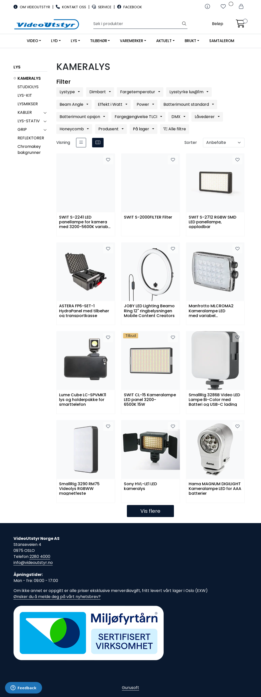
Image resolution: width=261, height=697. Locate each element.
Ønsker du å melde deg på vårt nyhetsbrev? (57, 597)
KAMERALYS (29, 78)
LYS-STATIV (29, 121)
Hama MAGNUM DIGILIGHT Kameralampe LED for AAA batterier (215, 488)
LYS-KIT (25, 95)
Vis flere (150, 511)
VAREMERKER (131, 40)
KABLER (25, 112)
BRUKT (190, 40)
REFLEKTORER (31, 138)
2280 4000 (40, 556)
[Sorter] (223, 142)
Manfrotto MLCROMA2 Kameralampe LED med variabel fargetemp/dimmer (211, 310)
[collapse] (45, 113)
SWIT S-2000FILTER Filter (148, 217)
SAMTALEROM (221, 40)
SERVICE (102, 7)
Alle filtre (174, 129)
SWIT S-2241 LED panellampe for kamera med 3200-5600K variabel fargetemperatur (85, 222)
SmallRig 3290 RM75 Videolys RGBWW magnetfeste (79, 488)
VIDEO (32, 40)
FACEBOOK (129, 7)
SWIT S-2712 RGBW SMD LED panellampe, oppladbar (212, 222)
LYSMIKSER (28, 104)
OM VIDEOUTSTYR (32, 7)
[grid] (98, 142)
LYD (54, 40)
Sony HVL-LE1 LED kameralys (140, 486)
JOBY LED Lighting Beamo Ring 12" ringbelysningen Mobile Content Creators (149, 310)
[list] (81, 142)
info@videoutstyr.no (33, 562)
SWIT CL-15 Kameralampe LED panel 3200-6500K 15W (150, 399)
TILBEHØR (98, 40)
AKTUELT (164, 40)
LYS (74, 40)
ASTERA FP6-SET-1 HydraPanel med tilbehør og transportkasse (84, 310)
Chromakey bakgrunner (29, 149)
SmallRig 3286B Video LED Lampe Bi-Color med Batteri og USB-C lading (214, 399)
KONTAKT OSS (71, 7)
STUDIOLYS (28, 87)
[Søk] (137, 24)
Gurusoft (130, 687)
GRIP (22, 129)
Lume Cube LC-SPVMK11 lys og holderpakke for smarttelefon (82, 399)
